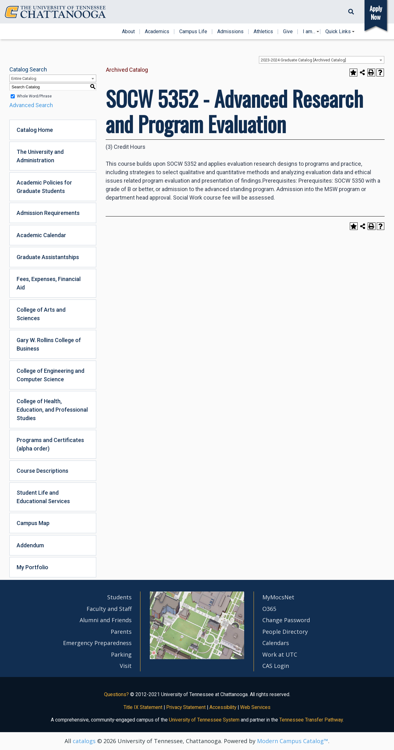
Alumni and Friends (106, 620)
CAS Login (275, 665)
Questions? (116, 694)
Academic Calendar (41, 235)
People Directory (285, 631)
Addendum (30, 545)
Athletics (263, 31)
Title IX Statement (142, 707)
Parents (121, 631)
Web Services (255, 707)
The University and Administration (40, 156)
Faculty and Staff (109, 608)
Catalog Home (35, 130)
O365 (269, 608)
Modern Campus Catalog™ (292, 741)
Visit (126, 665)
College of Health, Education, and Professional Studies (52, 409)
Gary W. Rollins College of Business (49, 344)
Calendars (275, 643)
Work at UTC (279, 654)
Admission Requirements (48, 213)
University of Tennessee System (204, 720)
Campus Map (33, 523)
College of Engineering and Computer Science (50, 375)
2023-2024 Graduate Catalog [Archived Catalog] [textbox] (303, 60)
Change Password (286, 620)
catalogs (84, 741)
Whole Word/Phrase (34, 96)
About (128, 31)
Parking (121, 654)
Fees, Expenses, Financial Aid (49, 283)
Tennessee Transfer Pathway (311, 720)
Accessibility (222, 707)
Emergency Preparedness (97, 643)
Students (119, 597)
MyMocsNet (278, 597)
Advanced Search (31, 105)
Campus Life (193, 31)
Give (288, 31)
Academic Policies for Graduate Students (44, 186)
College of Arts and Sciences (41, 313)
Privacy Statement (186, 707)
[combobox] (321, 60)
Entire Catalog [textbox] (23, 78)
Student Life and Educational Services (43, 496)
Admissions (230, 31)
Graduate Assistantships (48, 257)
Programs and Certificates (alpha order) (50, 444)
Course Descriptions (42, 470)
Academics (157, 31)
